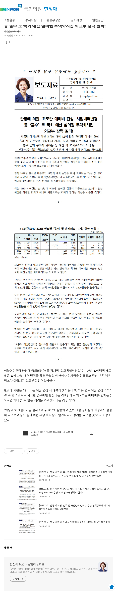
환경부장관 (53, 20)
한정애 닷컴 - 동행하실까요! (28, 7)
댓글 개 (8, 548)
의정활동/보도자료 (12, 31)
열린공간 (97, 20)
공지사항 (76, 20)
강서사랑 (30, 20)
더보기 (109, 465)
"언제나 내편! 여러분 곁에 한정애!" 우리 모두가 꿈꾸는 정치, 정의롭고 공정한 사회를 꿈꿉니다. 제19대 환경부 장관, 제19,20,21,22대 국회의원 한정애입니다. (54, 570)
